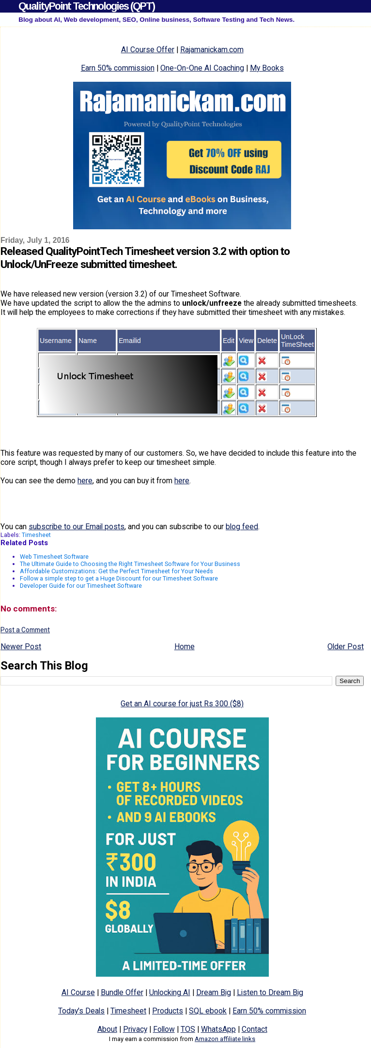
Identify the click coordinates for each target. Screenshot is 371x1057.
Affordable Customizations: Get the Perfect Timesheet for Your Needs (116, 571)
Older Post (345, 646)
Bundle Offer (122, 992)
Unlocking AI (169, 992)
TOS (188, 1029)
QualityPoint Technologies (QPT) (86, 6)
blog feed (242, 526)
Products (167, 1010)
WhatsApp (218, 1029)
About (107, 1029)
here (85, 480)
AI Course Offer (147, 49)
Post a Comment (25, 630)
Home (184, 646)
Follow (164, 1029)
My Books (267, 68)
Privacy (135, 1029)
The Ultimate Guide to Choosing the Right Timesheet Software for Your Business (130, 563)
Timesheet (36, 534)
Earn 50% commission (118, 68)
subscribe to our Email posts (76, 526)
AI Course (78, 992)
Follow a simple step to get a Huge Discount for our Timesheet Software (119, 578)
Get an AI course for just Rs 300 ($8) (182, 703)
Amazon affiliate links (225, 1038)
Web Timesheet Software (54, 556)
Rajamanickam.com (212, 49)
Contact (254, 1029)
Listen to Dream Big (270, 992)
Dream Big (213, 992)
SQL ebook (208, 1010)
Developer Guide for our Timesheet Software (81, 585)
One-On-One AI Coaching (202, 68)
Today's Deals (81, 1010)
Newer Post (20, 646)
